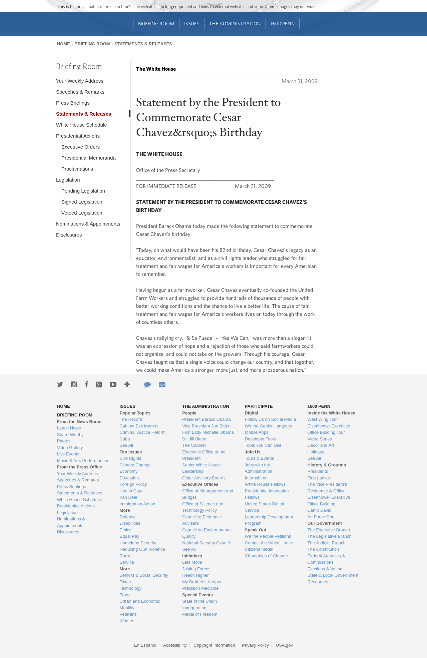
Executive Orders (80, 147)
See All (126, 445)
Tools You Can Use (263, 445)
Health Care (130, 490)
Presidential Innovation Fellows (267, 494)
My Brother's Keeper (202, 581)
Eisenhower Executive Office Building (329, 500)
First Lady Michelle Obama (208, 432)
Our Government (325, 523)
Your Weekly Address (79, 81)
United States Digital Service (264, 507)
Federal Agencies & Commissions (326, 559)
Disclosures (69, 235)
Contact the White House (269, 542)
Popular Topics (134, 412)
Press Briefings (73, 103)
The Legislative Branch (330, 536)
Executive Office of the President (204, 455)
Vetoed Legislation (81, 213)
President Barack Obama (206, 419)
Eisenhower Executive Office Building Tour (329, 429)
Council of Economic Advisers (202, 520)
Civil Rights (130, 458)
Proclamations (77, 169)
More (124, 510)
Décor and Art (321, 445)
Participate (259, 406)
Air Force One (321, 516)
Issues (191, 23)
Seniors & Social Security (143, 575)
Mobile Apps (257, 432)
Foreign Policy (133, 484)
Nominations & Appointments (88, 224)
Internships (255, 477)
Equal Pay (129, 536)
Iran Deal (128, 497)
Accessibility (175, 645)
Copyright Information (214, 645)
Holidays (316, 451)
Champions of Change (266, 555)
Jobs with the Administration (258, 468)
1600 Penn (283, 23)
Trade (124, 594)
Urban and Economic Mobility (139, 604)
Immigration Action (137, 503)
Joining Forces (196, 568)
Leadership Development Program (269, 520)
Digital (251, 412)
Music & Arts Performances (83, 460)
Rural (124, 555)
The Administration (235, 23)
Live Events (68, 453)
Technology (130, 588)
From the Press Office (79, 466)
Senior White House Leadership (201, 468)
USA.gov (284, 645)
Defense (127, 516)
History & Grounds (327, 464)
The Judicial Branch (327, 542)
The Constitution (323, 549)
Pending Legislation (83, 191)
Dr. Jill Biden (194, 438)
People (189, 412)
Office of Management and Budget (207, 494)
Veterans (127, 614)
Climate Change (134, 464)
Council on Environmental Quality (207, 533)
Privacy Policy (255, 645)
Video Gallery (70, 447)
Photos (63, 440)
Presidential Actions (78, 136)
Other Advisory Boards (204, 477)
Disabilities (129, 523)
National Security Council (206, 542)
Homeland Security (137, 542)
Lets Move (192, 562)
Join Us (253, 451)
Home (63, 43)
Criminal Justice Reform (142, 432)
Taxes (125, 581)
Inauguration (194, 607)
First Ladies (319, 477)
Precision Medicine (200, 588)
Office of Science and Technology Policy (202, 507)
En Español (145, 645)
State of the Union (199, 601)
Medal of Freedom (200, 614)
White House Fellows (265, 484)
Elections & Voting (325, 568)
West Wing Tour (323, 419)
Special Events (197, 594)
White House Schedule (81, 125)
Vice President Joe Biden (206, 425)
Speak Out (255, 529)
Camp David (320, 510)
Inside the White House (331, 412)
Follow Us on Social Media (270, 419)
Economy (128, 471)
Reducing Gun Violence (142, 549)
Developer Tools (260, 438)
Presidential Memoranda (88, 158)
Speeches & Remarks (80, 92)
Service (126, 562)
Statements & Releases (143, 43)
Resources (318, 581)
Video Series (320, 438)
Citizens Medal (259, 549)
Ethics (125, 529)
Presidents (318, 471)
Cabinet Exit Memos (138, 425)
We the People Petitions (268, 536)
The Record (130, 419)
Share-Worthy (70, 434)
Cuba (124, 438)
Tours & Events (259, 458)
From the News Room (79, 421)
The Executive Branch (329, 529)
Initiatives (192, 555)
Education (129, 477)
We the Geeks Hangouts (268, 425)
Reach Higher (195, 575)
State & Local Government (333, 575)
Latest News (69, 427)
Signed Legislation (81, 202)
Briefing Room (156, 23)
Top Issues (130, 451)
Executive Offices (200, 484)
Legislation (68, 180)
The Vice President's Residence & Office (327, 487)
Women (126, 620)
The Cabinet (194, 445)
